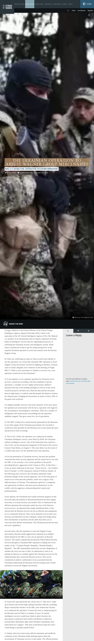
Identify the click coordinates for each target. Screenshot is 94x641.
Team (73, 10)
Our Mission (81, 10)
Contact (70, 4)
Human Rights (48, 4)
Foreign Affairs (39, 4)
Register (90, 10)
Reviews (65, 4)
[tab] (68, 331)
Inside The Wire (30, 4)
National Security (20, 4)
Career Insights (57, 4)
